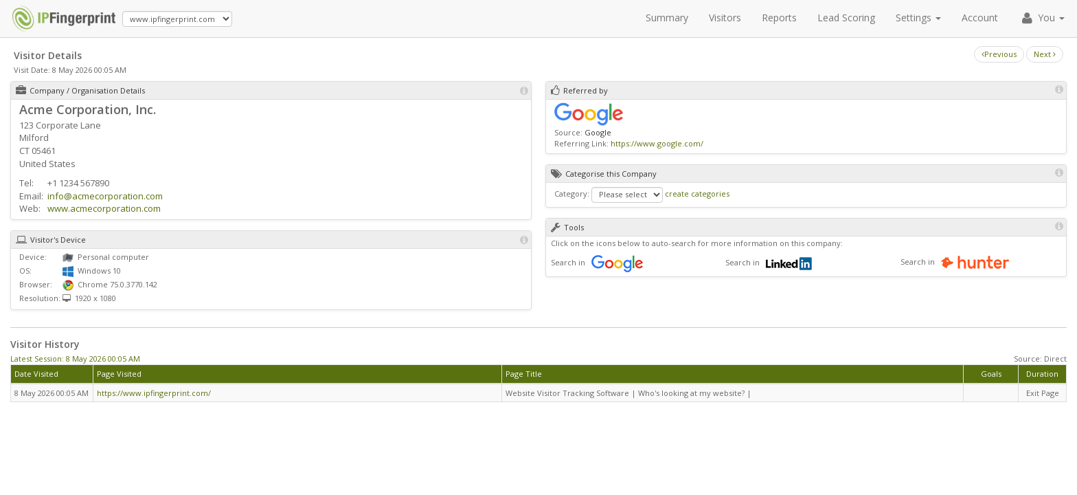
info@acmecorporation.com (105, 196)
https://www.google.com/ (657, 143)
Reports (779, 17)
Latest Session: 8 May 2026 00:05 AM (75, 358)
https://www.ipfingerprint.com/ (154, 393)
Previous (999, 54)
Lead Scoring (846, 17)
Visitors (725, 17)
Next (1045, 54)
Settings (918, 17)
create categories (697, 193)
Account (980, 17)
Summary (667, 17)
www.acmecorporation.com (104, 208)
